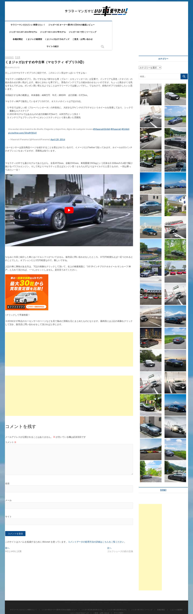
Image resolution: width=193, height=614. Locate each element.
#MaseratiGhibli (101, 114)
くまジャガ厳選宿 (79, 32)
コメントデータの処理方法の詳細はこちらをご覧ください (96, 527)
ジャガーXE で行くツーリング (42, 32)
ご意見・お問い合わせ (128, 32)
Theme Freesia (74, 604)
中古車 (17, 43)
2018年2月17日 (12, 53)
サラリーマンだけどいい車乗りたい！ (36, 24)
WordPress (85, 604)
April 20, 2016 (57, 125)
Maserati (9, 43)
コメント (10, 428)
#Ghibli (125, 114)
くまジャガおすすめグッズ (103, 32)
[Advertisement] (69, 335)
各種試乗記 (63, 32)
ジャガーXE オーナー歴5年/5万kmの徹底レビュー (80, 24)
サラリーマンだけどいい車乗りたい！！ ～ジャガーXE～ (31, 604)
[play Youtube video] (69, 196)
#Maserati (116, 114)
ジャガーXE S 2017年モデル (150, 24)
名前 (7, 469)
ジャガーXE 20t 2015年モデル (120, 24)
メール (8, 486)
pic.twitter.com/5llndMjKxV (22, 118)
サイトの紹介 (147, 32)
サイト (8, 502)
